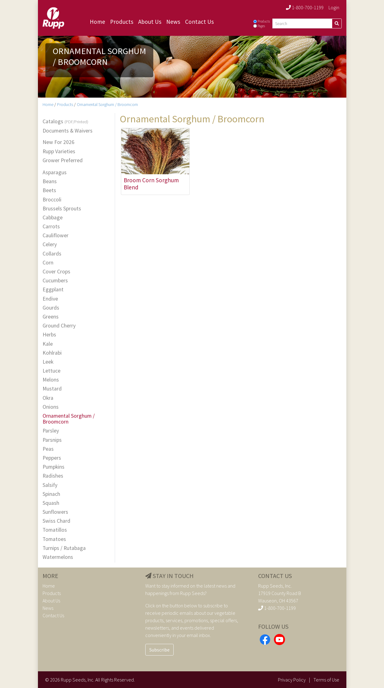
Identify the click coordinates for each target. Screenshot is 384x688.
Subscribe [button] (159, 650)
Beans (50, 181)
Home (97, 21)
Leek (48, 362)
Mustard (52, 389)
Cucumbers (55, 281)
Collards (52, 254)
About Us (149, 21)
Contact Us (199, 21)
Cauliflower (55, 235)
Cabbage (53, 218)
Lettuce (51, 371)
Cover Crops (56, 272)
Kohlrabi (52, 353)
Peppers (52, 458)
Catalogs (65, 122)
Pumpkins (53, 467)
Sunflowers (55, 512)
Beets (49, 190)
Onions (51, 407)
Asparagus (55, 172)
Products (121, 21)
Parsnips (52, 440)
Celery (50, 244)
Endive (50, 299)
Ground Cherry (59, 326)
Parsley (51, 431)
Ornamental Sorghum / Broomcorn (107, 104)
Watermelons (58, 557)
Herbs (49, 335)
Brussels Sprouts (62, 209)
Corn (48, 263)
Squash (51, 503)
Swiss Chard (56, 521)
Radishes (53, 476)
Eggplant (53, 290)
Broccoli (52, 200)
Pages (261, 26)
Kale (48, 344)
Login (333, 7)
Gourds (51, 308)
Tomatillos (55, 530)
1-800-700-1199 (305, 7)
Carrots (51, 227)
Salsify (50, 485)
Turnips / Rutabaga (64, 548)
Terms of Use (326, 680)
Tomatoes (54, 539)
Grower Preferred (63, 160)
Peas (48, 449)
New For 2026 (58, 142)
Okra (48, 398)
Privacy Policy (292, 680)
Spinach (51, 494)
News (173, 21)
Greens (51, 317)
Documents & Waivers (68, 131)
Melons (51, 380)
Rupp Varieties (59, 151)
